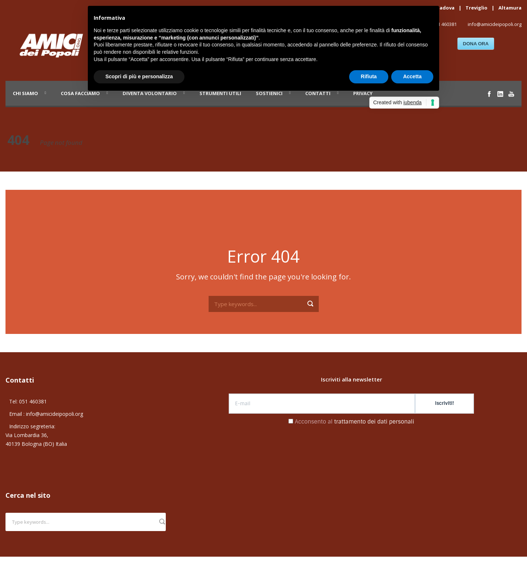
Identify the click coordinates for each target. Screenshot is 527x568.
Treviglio (476, 7)
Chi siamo (25, 93)
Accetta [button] (412, 76)
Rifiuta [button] (369, 76)
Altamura (510, 7)
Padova (446, 7)
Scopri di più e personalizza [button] (139, 76)
